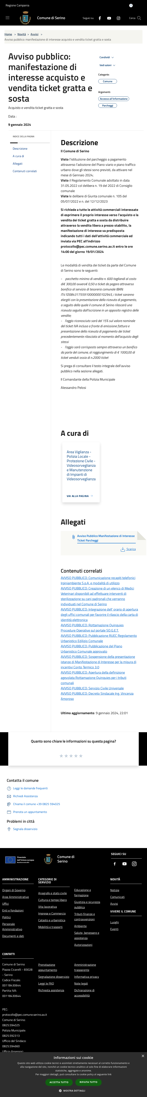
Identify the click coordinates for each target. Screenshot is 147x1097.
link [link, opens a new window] (110, 1074)
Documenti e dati (13, 936)
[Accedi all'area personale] (131, 5)
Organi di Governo (13, 890)
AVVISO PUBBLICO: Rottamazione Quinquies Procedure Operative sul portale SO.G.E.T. (92, 628)
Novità (21, 34)
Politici (6, 917)
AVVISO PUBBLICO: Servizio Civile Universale (92, 688)
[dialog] (73, 1074)
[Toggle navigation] (7, 17)
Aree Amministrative (15, 897)
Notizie (114, 890)
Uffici (5, 903)
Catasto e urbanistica (51, 920)
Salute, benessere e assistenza (86, 935)
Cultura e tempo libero (52, 900)
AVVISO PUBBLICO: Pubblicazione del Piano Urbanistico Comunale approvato (91, 649)
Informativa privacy (86, 976)
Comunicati (117, 897)
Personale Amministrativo (12, 926)
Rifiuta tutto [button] (89, 1082)
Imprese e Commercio (52, 913)
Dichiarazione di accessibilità (84, 993)
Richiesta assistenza (51, 990)
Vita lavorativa (47, 906)
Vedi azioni (108, 65)
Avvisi (34, 34)
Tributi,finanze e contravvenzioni (84, 916)
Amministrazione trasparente (85, 967)
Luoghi (114, 922)
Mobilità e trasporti (50, 927)
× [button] (142, 1056)
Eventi (114, 929)
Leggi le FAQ (46, 983)
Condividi (107, 57)
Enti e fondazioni (13, 910)
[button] (73, 1090)
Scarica (128, 549)
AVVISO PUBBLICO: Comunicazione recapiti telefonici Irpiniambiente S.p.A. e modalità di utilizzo (98, 580)
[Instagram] (117, 17)
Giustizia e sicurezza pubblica (87, 904)
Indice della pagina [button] (23, 136)
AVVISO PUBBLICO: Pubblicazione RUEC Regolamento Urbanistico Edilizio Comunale (99, 638)
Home (8, 34)
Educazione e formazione (82, 892)
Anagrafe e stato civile (52, 893)
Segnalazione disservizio (53, 976)
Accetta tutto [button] (59, 1082)
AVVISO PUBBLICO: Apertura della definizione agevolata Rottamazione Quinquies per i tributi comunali (93, 677)
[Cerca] (139, 18)
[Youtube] (107, 17)
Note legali (81, 983)
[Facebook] (98, 17)
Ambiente (80, 926)
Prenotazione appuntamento (47, 967)
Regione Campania (17, 5)
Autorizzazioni (83, 944)
